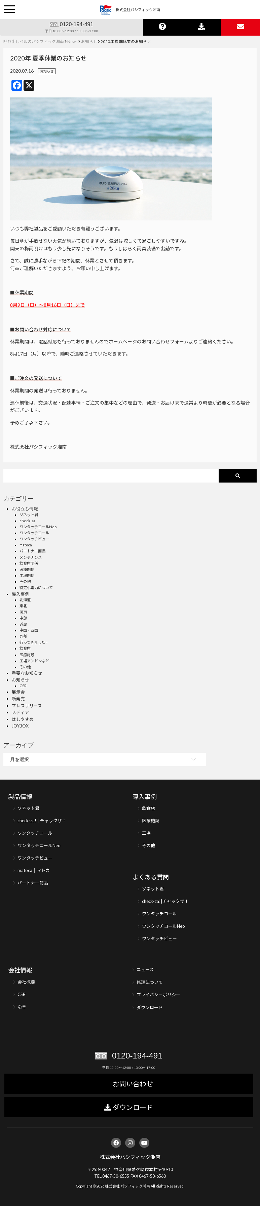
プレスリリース (27, 705)
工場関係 (27, 575)
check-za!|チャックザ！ (165, 901)
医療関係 (27, 569)
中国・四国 (29, 630)
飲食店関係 (29, 563)
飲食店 (25, 648)
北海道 (25, 599)
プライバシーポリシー (158, 994)
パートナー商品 (32, 551)
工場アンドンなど (34, 661)
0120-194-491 (77, 24)
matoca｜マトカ (33, 870)
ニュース (145, 969)
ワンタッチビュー (34, 539)
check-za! (28, 520)
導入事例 (20, 594)
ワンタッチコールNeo (38, 527)
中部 (23, 618)
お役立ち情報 (25, 508)
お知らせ (46, 71)
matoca (26, 545)
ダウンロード (150, 1007)
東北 (23, 606)
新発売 (18, 698)
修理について (150, 982)
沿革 (21, 1006)
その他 (25, 581)
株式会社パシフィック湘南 (130, 1157)
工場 (146, 833)
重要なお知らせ (27, 673)
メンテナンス (31, 557)
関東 (23, 612)
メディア (20, 712)
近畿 (23, 624)
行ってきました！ (34, 642)
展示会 (18, 692)
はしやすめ (23, 719)
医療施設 (27, 655)
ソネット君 (29, 514)
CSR (23, 685)
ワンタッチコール (34, 533)
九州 (23, 636)
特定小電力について (36, 587)
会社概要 (26, 982)
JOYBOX (20, 726)
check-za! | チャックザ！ (41, 820)
